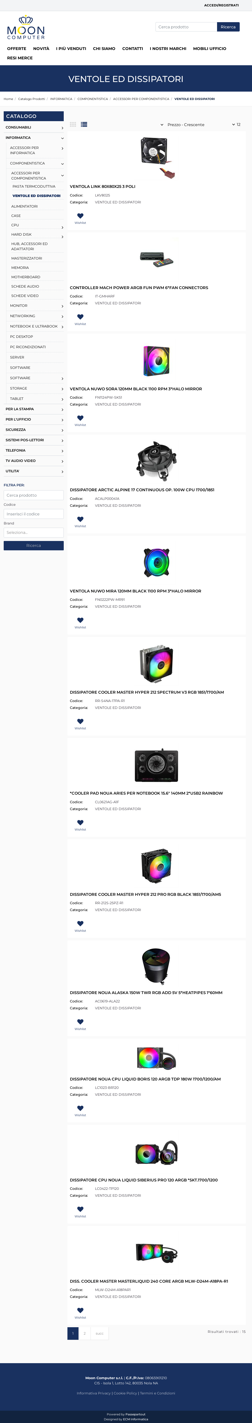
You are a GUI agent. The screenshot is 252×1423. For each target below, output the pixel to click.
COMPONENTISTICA (93, 99)
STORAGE (18, 388)
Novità (41, 48)
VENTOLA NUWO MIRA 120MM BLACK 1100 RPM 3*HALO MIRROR (135, 591)
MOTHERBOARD (25, 277)
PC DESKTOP (21, 336)
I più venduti (71, 48)
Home (8, 99)
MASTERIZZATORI (26, 258)
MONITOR (18, 305)
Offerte (16, 48)
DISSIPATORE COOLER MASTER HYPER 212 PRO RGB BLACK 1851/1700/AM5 (145, 894)
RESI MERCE (20, 58)
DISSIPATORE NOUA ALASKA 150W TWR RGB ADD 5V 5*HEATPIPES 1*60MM (146, 992)
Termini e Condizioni (157, 1393)
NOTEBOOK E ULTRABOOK (34, 326)
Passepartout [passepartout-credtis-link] (135, 1414)
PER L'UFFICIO (18, 419)
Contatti (132, 48)
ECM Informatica (135, 1419)
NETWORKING (22, 316)
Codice (10, 504)
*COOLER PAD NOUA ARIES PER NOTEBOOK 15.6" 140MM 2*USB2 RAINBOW (146, 793)
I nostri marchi (168, 48)
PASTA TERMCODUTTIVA (34, 186)
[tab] (75, 125)
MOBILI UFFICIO (209, 48)
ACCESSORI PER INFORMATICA (24, 150)
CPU (15, 225)
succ (100, 1333)
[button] (228, 27)
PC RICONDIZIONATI (28, 347)
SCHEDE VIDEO (25, 296)
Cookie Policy (125, 1393)
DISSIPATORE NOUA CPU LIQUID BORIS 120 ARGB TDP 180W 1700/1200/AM (145, 1079)
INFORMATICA (61, 99)
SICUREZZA (16, 429)
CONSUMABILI (18, 127)
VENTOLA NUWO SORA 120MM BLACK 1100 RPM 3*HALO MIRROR (136, 389)
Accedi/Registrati (221, 5)
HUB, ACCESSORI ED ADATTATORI (29, 246)
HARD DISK (21, 234)
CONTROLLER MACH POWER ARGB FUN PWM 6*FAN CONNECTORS (139, 287)
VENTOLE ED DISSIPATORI (194, 99)
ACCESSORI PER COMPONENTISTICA (141, 99)
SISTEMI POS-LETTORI (25, 440)
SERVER (17, 357)
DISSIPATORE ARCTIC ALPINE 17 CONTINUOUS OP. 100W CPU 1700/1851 (142, 490)
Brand (9, 523)
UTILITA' (12, 471)
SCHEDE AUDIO (25, 286)
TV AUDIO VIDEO (21, 460)
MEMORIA (20, 267)
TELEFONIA (15, 450)
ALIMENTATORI (24, 206)
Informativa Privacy (94, 1393)
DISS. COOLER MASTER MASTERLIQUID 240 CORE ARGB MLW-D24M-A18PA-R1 (149, 1281)
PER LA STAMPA (20, 409)
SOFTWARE (20, 367)
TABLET (16, 398)
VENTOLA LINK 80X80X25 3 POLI (102, 186)
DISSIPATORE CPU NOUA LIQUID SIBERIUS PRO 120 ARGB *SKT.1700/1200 (144, 1180)
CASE (16, 215)
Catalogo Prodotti (31, 99)
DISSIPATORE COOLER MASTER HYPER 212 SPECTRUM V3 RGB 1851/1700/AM (147, 692)
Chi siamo (104, 48)
